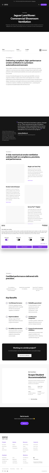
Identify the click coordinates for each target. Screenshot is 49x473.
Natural (14, 444)
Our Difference (25, 457)
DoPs (13, 457)
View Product (30, 180)
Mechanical (15, 446)
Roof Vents (4, 444)
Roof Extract (4, 446)
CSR (21, 468)
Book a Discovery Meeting (24, 355)
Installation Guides (5, 459)
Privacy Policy (12, 468)
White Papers (15, 462)
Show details (43, 243)
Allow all (40, 246)
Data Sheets (4, 457)
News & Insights (25, 449)
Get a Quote (43, 4)
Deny (9, 246)
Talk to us (24, 423)
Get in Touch (35, 446)
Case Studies (25, 448)
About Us (24, 459)
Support (24, 451)
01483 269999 (35, 459)
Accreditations (25, 462)
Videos (24, 446)
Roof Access (4, 449)
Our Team (24, 461)
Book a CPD (35, 448)
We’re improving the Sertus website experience (24, 1)
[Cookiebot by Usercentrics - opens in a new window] (42, 225)
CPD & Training (25, 444)
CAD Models (15, 461)
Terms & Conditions (5, 468)
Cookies (17, 468)
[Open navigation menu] (2, 4)
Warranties (4, 462)
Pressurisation (15, 448)
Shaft (3, 448)
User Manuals (4, 461)
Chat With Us (35, 449)
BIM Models (15, 459)
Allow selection (24, 246)
